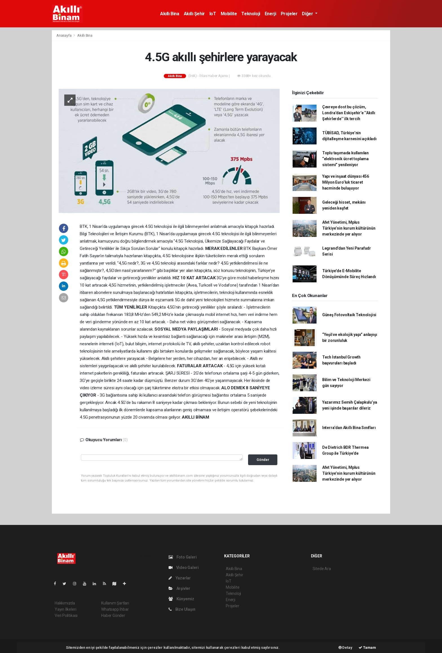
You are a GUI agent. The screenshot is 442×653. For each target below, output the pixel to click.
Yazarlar (180, 578)
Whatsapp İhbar (115, 609)
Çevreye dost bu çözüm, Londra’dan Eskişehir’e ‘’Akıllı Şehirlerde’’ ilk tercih (348, 113)
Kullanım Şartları (115, 603)
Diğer (308, 13)
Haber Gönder (113, 615)
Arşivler (179, 588)
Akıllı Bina (169, 13)
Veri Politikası (66, 615)
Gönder (263, 460)
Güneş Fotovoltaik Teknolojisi (349, 315)
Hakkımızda (65, 603)
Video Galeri (183, 567)
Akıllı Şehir (194, 13)
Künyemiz (181, 599)
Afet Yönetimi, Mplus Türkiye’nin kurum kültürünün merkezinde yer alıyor (348, 228)
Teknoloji (250, 13)
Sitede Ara (322, 568)
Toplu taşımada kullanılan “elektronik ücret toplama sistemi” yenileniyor (345, 159)
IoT (212, 13)
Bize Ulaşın (182, 609)
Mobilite (229, 13)
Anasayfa (64, 35)
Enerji (270, 13)
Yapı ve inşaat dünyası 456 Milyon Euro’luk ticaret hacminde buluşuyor (345, 182)
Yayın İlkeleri (65, 609)
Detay (345, 647)
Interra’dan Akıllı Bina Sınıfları (349, 427)
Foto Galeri (183, 557)
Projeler (289, 13)
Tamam (367, 647)
